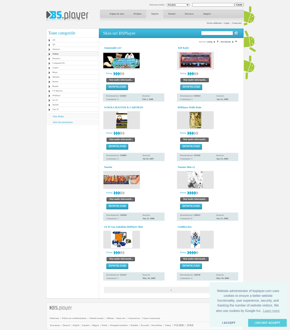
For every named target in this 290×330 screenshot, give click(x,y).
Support (207, 13)
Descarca (189, 13)
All (53, 40)
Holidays (56, 95)
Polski (104, 325)
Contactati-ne (134, 318)
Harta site (121, 318)
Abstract (56, 49)
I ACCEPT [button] (229, 322)
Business (56, 58)
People (55, 86)
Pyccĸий (145, 325)
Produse (137, 13)
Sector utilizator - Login (218, 23)
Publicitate (54, 318)
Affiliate (110, 318)
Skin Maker (58, 116)
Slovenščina (156, 325)
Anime (55, 53)
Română (134, 325)
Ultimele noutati (96, 318)
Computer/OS (58, 63)
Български (55, 325)
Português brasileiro (119, 325)
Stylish (55, 104)
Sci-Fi (55, 100)
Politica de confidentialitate (74, 318)
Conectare (237, 23)
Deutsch (66, 325)
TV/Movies (57, 90)
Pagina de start (117, 13)
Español (85, 325)
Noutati (171, 13)
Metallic (56, 77)
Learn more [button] (271, 311)
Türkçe (168, 325)
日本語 (190, 325)
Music (55, 72)
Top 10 (55, 109)
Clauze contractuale (151, 318)
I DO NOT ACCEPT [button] (267, 322)
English (76, 325)
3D (53, 44)
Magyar (95, 325)
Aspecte (154, 13)
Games (55, 67)
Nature (55, 81)
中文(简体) (179, 325)
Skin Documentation (63, 122)
